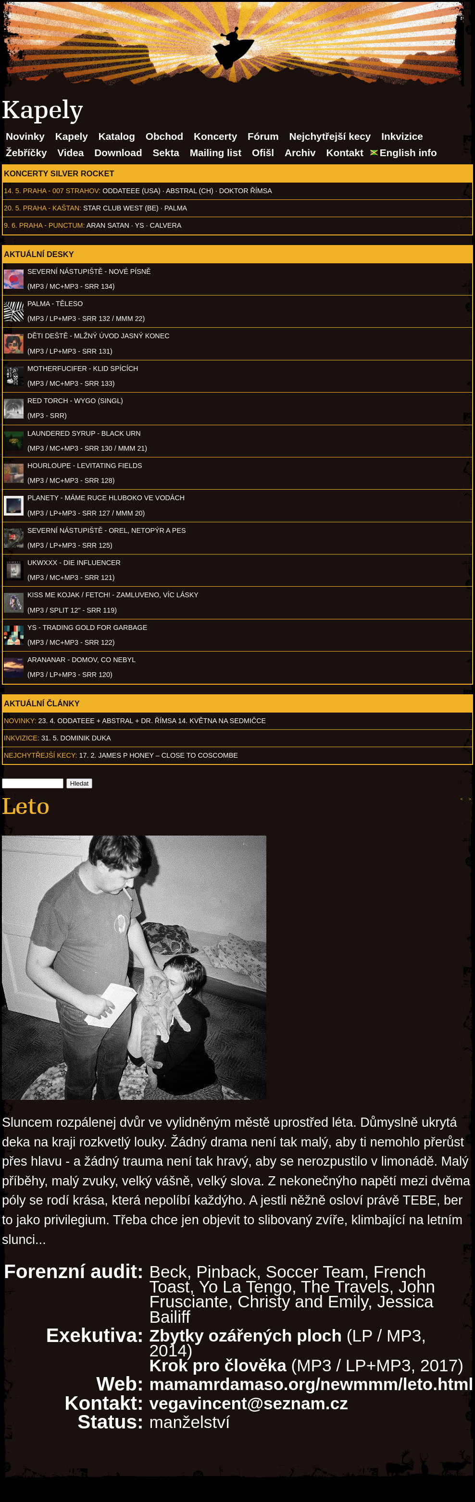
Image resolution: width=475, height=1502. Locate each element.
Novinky (25, 136)
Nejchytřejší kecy (330, 136)
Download (118, 152)
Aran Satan (108, 225)
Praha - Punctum (51, 225)
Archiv (300, 152)
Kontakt (344, 152)
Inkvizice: (21, 738)
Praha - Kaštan (51, 208)
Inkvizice (402, 136)
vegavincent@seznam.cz (249, 1403)
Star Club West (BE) (121, 208)
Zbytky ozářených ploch (246, 1335)
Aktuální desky (39, 254)
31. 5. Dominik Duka (76, 738)
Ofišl (263, 152)
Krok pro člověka (218, 1365)
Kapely (71, 136)
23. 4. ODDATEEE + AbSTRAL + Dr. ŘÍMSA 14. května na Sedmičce (152, 721)
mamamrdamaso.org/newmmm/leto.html (312, 1384)
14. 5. (12, 191)
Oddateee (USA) (131, 191)
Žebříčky (26, 152)
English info (408, 152)
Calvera (166, 225)
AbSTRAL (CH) (189, 191)
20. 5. (12, 208)
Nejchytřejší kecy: (40, 755)
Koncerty (215, 136)
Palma (175, 208)
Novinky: (20, 721)
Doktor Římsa (245, 191)
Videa (70, 152)
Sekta (165, 152)
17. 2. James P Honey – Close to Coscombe (158, 755)
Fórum (263, 136)
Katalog (117, 136)
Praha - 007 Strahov (61, 191)
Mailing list (215, 152)
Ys (139, 225)
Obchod (165, 136)
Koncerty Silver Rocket (59, 173)
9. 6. (10, 225)
